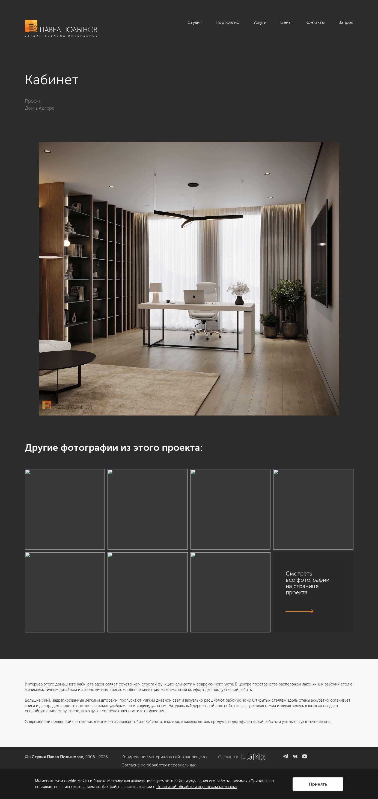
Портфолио (227, 22)
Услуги (259, 22)
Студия (194, 22)
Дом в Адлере (39, 108)
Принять (318, 784)
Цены (285, 22)
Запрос (346, 22)
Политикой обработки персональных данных (196, 787)
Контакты (315, 22)
